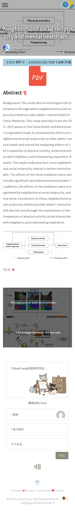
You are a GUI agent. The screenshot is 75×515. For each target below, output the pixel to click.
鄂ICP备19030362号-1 (47, 499)
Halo (31, 490)
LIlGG (61, 490)
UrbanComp (20, 48)
